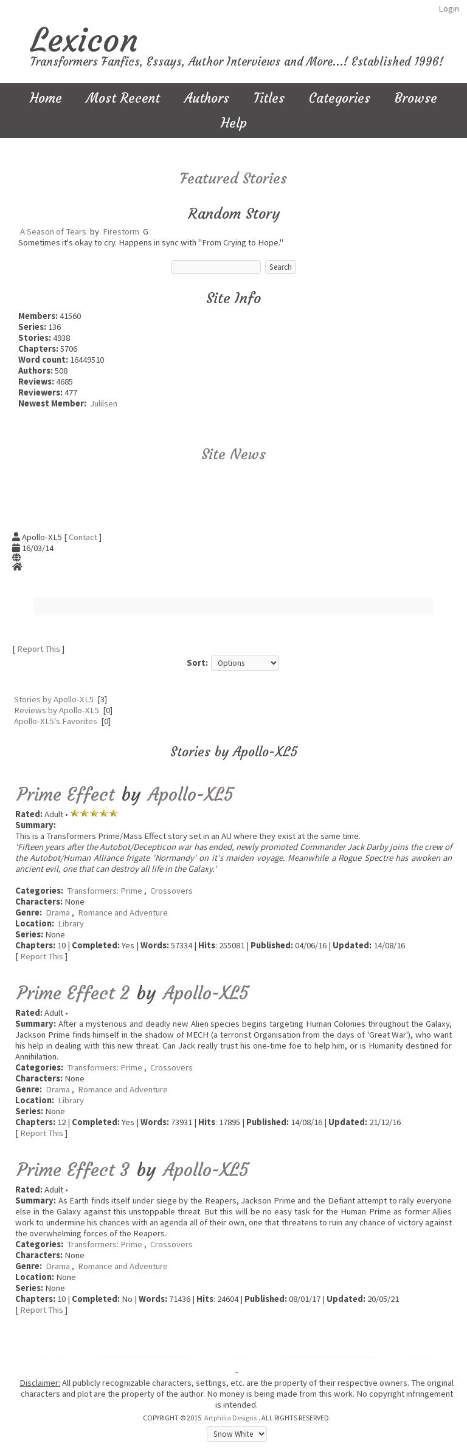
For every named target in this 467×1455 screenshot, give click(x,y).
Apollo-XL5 (191, 794)
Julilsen (103, 403)
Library (71, 923)
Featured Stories (233, 178)
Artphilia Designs (230, 1417)
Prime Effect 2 (73, 993)
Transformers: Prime (104, 890)
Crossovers (171, 890)
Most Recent (123, 98)
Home (46, 98)
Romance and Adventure (123, 912)
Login (448, 8)
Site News (233, 454)
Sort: (197, 662)
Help (234, 123)
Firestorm (121, 231)
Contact (83, 537)
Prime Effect (65, 794)
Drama (58, 912)
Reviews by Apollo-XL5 (56, 710)
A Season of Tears (53, 231)
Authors (206, 98)
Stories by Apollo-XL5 (54, 699)
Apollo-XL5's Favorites (55, 721)
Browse (416, 98)
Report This (38, 648)
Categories (339, 98)
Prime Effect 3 (73, 1170)
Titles (269, 98)
